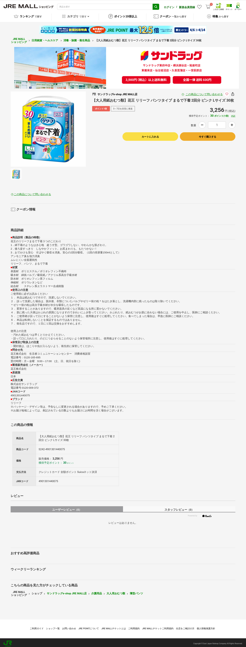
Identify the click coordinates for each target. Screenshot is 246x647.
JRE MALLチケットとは (113, 626)
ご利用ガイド (37, 626)
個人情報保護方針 (206, 626)
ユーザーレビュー (67, 507)
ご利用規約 (134, 626)
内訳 (233, 114)
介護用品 (96, 591)
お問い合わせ (69, 626)
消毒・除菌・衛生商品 (77, 38)
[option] (48, 127)
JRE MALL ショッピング (19, 38)
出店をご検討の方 (185, 626)
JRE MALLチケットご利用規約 (158, 626)
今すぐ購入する (207, 134)
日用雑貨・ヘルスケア (45, 38)
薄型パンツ (136, 591)
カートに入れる (150, 134)
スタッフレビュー (179, 507)
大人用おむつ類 (116, 591)
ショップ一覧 (53, 626)
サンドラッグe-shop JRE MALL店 (67, 591)
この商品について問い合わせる (204, 92)
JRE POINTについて (89, 626)
